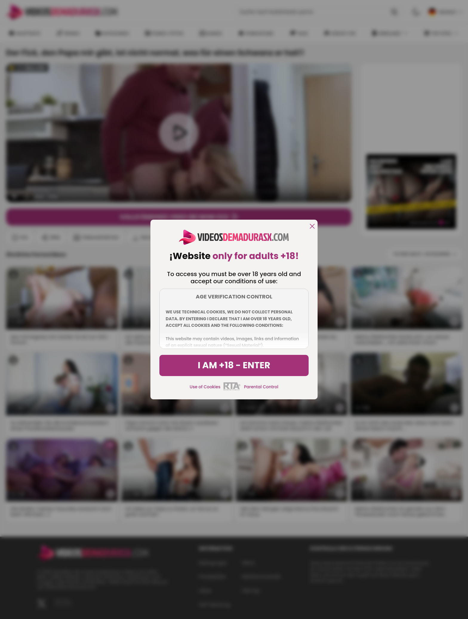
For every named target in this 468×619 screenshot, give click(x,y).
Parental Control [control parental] (261, 387)
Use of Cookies (205, 387)
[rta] (232, 389)
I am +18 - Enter (234, 365)
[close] (312, 227)
